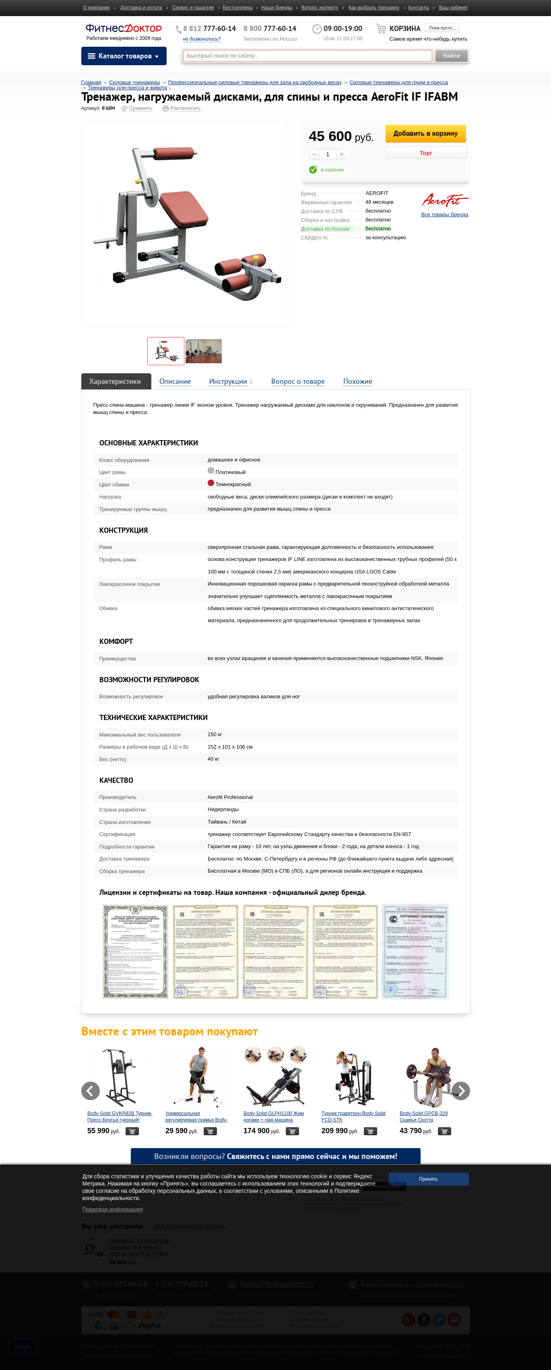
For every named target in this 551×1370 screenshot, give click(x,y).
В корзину (131, 1131)
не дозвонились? (202, 39)
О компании (96, 7)
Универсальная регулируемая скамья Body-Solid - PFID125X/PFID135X (196, 1120)
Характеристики (115, 381)
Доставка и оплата (142, 7)
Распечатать (186, 108)
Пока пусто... (442, 27)
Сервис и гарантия (193, 7)
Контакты (418, 7)
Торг (426, 153)
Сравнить (141, 108)
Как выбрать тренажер (374, 7)
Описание (175, 381)
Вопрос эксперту (319, 7)
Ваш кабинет (453, 7)
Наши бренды (276, 7)
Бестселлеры (238, 7)
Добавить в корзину (426, 133)
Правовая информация (113, 1209)
